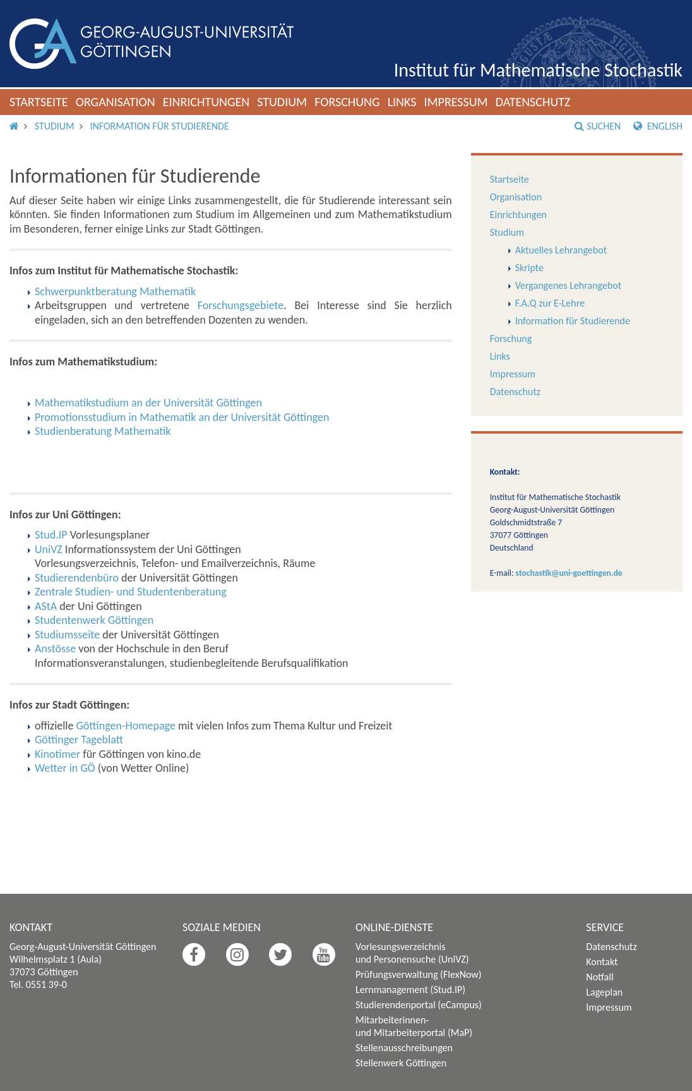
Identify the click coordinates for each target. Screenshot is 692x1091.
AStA (46, 606)
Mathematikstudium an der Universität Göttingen (148, 403)
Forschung (347, 101)
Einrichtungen (206, 101)
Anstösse (55, 648)
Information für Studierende (159, 126)
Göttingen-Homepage (126, 726)
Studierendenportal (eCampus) (418, 1005)
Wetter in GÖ (65, 768)
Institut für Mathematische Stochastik (538, 70)
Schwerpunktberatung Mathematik (115, 291)
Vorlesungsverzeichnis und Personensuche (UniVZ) (412, 953)
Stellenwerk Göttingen (400, 1063)
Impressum (455, 101)
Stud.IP (51, 535)
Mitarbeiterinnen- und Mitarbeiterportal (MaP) (413, 1026)
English (658, 126)
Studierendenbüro (77, 578)
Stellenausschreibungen (404, 1048)
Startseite (38, 101)
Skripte (529, 268)
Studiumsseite (67, 635)
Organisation (115, 101)
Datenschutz (533, 101)
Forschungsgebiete (241, 305)
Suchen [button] (598, 126)
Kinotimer (57, 754)
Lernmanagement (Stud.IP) (410, 990)
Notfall (599, 977)
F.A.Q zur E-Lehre (550, 303)
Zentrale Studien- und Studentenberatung (131, 592)
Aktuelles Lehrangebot (561, 250)
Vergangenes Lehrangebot (568, 285)
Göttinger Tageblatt (79, 740)
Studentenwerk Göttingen (94, 620)
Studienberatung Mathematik (102, 431)
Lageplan (604, 992)
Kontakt (601, 962)
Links (402, 101)
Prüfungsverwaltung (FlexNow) (418, 974)
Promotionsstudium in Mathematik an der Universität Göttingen (182, 417)
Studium (282, 101)
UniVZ (49, 549)
